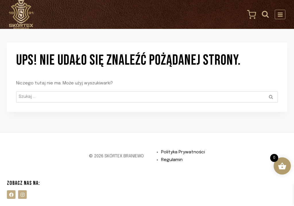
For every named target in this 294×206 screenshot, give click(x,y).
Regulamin (172, 160)
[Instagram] (22, 194)
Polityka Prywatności (183, 152)
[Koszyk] (250, 14)
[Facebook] (11, 194)
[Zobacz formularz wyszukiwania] (265, 14)
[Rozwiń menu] (280, 14)
